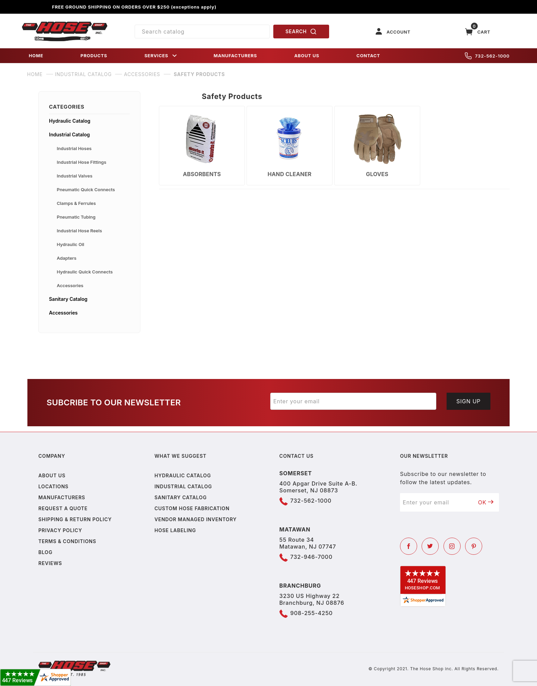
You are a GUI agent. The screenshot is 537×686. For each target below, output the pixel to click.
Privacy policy (60, 530)
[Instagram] (452, 546)
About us (51, 475)
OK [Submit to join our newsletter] (486, 502)
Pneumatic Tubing (76, 217)
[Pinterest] (473, 546)
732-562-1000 (487, 55)
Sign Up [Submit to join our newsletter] (469, 401)
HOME (36, 55)
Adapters (66, 258)
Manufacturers (61, 497)
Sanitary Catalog (68, 299)
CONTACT (368, 55)
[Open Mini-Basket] (477, 31)
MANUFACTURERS (235, 55)
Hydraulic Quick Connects (85, 271)
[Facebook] (408, 546)
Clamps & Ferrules (76, 203)
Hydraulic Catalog (69, 121)
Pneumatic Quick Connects (86, 189)
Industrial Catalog (69, 134)
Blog (45, 552)
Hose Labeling (175, 530)
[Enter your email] (353, 401)
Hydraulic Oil (70, 244)
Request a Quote (63, 508)
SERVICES (161, 55)
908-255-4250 (311, 613)
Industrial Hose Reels (79, 230)
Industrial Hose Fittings (82, 162)
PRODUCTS (93, 55)
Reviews (50, 563)
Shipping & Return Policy (75, 519)
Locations (53, 486)
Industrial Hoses (74, 148)
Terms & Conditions (67, 541)
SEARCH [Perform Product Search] (301, 31)
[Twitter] (430, 546)
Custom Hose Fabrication (191, 508)
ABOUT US (306, 55)
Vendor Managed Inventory (195, 519)
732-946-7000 (311, 556)
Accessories (70, 285)
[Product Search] (202, 31)
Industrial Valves (74, 176)
